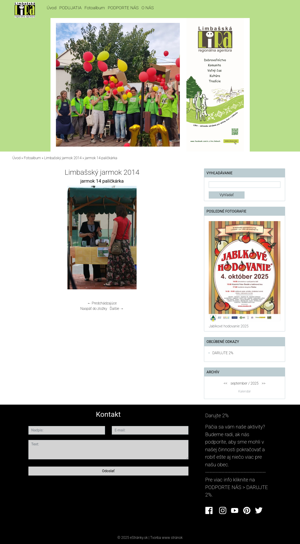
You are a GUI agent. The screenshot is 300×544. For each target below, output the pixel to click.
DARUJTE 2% (222, 353)
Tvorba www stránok (166, 537)
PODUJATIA (70, 7)
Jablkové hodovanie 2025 (228, 326)
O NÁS (148, 7)
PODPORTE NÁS (123, 7)
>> (264, 383)
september (239, 383)
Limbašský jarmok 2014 (63, 158)
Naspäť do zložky (93, 308)
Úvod (51, 7)
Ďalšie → (117, 308)
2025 (255, 383)
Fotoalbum (95, 7)
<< (225, 383)
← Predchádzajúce (102, 303)
